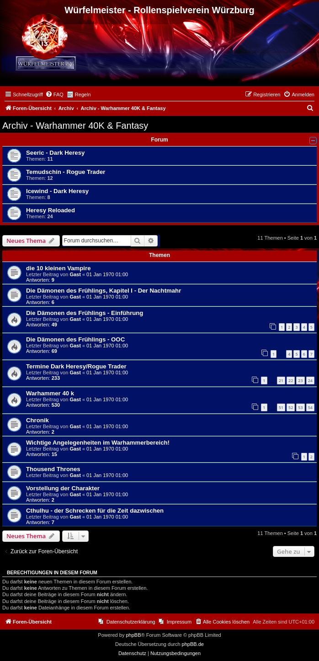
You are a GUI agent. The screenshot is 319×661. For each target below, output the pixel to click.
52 (290, 407)
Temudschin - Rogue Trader (65, 171)
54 (310, 407)
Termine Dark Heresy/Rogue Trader (76, 366)
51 (281, 407)
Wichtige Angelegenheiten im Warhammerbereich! (98, 442)
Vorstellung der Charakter (63, 488)
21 (281, 380)
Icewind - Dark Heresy (57, 191)
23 (300, 380)
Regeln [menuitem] (83, 94)
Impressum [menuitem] (179, 621)
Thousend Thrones (53, 469)
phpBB (133, 635)
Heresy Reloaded (50, 210)
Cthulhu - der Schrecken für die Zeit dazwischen (95, 510)
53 (300, 407)
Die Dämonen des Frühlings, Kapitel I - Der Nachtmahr (103, 290)
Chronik (37, 420)
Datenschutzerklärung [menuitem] (130, 621)
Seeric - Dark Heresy (55, 152)
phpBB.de (193, 644)
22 (290, 380)
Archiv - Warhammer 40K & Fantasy (75, 126)
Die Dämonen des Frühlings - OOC (75, 339)
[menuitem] (54, 94)
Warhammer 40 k (50, 393)
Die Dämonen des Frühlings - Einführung (84, 313)
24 (310, 380)
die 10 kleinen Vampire (58, 268)
